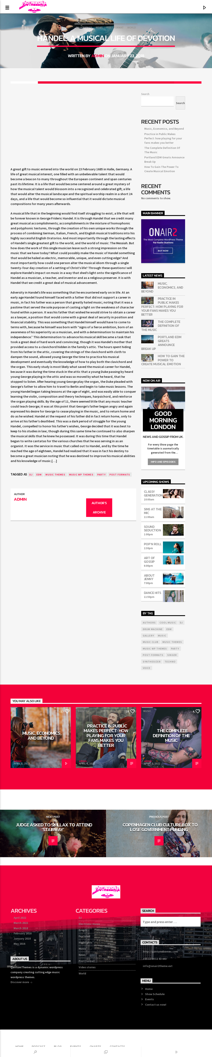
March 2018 (21, 928)
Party (101, 474)
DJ (77, 27)
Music (147, 711)
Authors (149, 622)
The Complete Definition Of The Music (160, 326)
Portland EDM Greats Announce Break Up (161, 343)
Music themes (55, 474)
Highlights (85, 942)
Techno (170, 661)
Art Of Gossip (149, 559)
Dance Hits (152, 592)
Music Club (151, 641)
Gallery (148, 635)
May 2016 (19, 944)
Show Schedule (155, 994)
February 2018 (22, 933)
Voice (147, 668)
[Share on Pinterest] (106, 82)
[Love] (187, 82)
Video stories (87, 967)
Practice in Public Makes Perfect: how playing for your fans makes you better (163, 138)
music (162, 635)
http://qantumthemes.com (160, 951)
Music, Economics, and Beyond (164, 128)
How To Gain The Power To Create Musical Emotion (163, 360)
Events (87, 27)
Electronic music (89, 924)
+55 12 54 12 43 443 (154, 959)
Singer (172, 654)
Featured (84, 936)
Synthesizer (152, 661)
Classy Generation (153, 493)
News (99, 27)
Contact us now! (155, 1004)
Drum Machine (153, 629)
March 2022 (21, 923)
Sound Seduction (152, 528)
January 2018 (22, 938)
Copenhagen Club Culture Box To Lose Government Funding (160, 827)
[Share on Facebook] (51, 82)
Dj (30, 474)
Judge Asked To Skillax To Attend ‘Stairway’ (54, 827)
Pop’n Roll (153, 544)
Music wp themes (81, 474)
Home (149, 989)
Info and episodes (163, 462)
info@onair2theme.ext (157, 966)
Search (145, 94)
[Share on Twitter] (79, 82)
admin (97, 55)
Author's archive (99, 507)
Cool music (168, 622)
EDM (39, 474)
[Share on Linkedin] (133, 82)
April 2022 (20, 918)
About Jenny (149, 577)
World (131, 27)
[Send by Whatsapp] (160, 82)
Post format (115, 27)
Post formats (120, 474)
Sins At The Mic (153, 511)
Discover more (22, 982)
